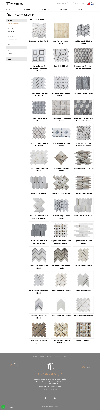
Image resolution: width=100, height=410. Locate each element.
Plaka (9, 59)
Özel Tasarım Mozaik (13, 23)
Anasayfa (9, 9)
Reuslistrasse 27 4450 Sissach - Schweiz (50, 386)
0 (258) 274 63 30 (50, 374)
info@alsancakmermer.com (50, 389)
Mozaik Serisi (11, 28)
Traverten (10, 53)
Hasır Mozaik (11, 31)
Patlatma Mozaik (12, 39)
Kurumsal (27, 9)
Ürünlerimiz (45, 9)
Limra (9, 56)
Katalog (70, 3)
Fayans (9, 47)
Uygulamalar (63, 9)
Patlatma (10, 42)
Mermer (10, 50)
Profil (9, 44)
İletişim (80, 9)
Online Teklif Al (80, 3)
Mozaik (9, 20)
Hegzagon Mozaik (12, 26)
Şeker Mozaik (11, 36)
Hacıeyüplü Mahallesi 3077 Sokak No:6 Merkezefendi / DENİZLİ (50, 379)
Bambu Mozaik (12, 34)
